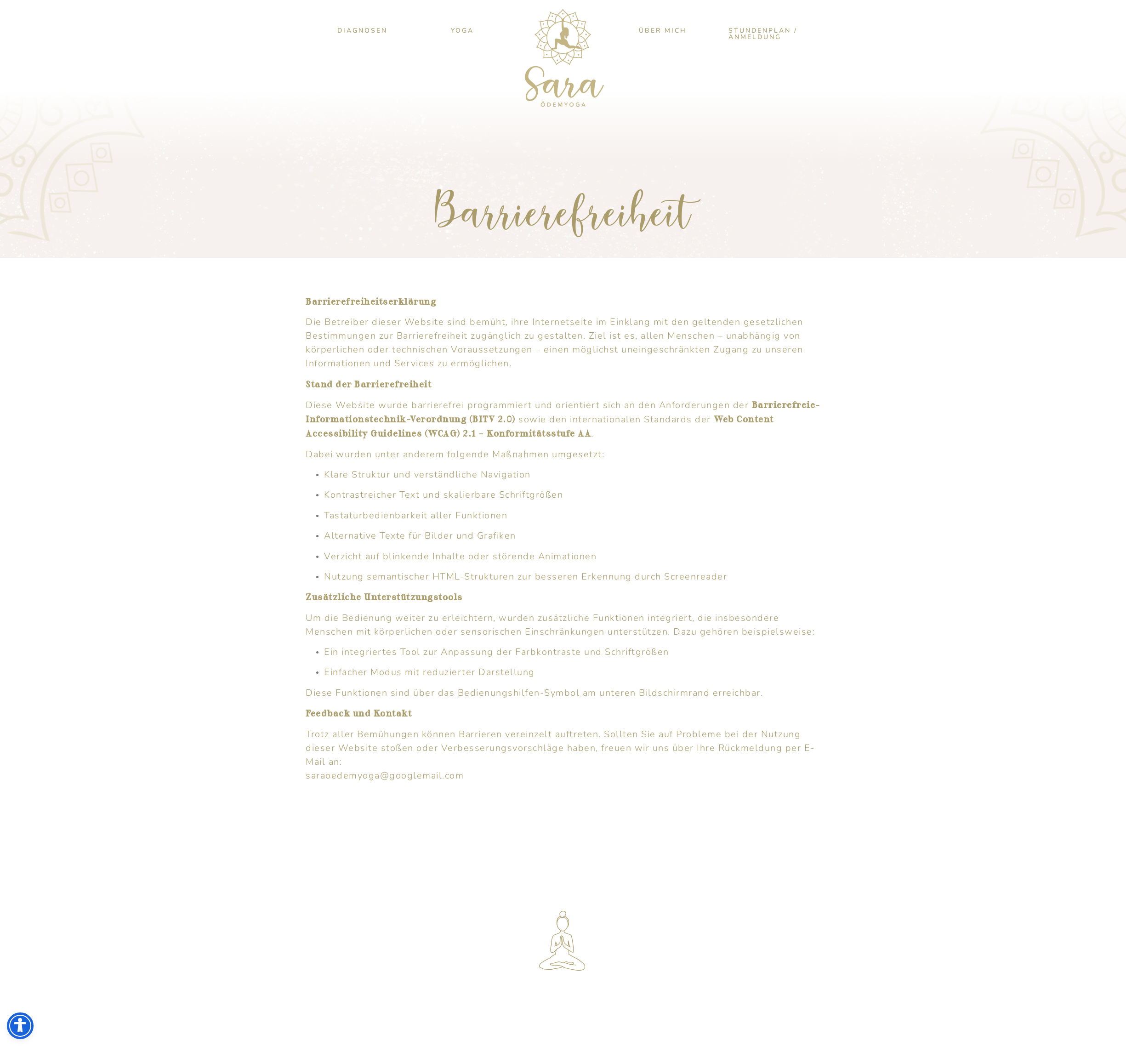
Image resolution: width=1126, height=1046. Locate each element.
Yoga (462, 30)
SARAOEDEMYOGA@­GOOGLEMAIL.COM (579, 924)
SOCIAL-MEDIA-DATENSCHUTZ (650, 1005)
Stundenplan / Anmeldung (762, 33)
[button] (362, 31)
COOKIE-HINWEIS (776, 1005)
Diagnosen (362, 30)
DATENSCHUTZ (421, 1005)
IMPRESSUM (338, 1005)
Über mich (663, 30)
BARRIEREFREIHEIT (519, 1005)
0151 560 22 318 (527, 938)
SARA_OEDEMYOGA (535, 952)
